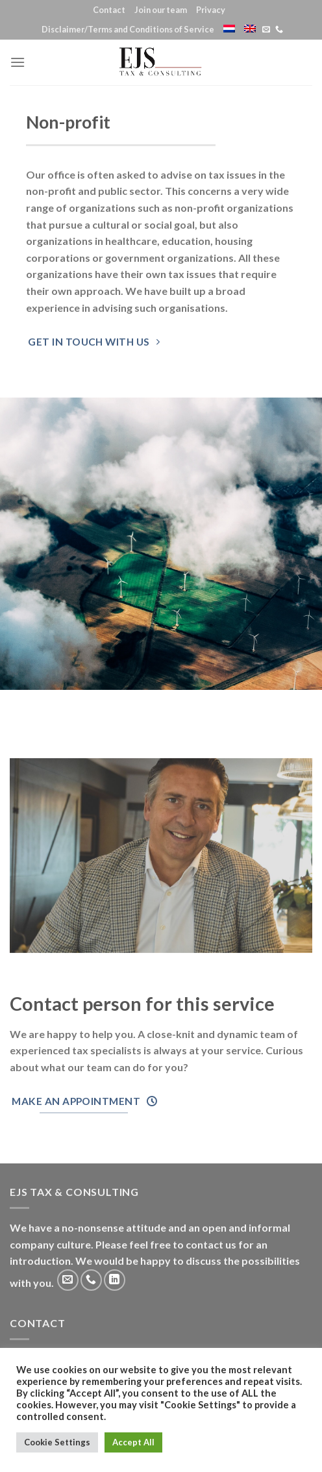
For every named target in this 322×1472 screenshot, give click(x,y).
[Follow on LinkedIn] (114, 1280)
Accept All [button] (133, 1442)
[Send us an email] (266, 29)
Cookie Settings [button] (57, 1442)
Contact (109, 10)
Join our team (160, 10)
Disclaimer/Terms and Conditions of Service (128, 29)
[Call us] (279, 29)
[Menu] (17, 62)
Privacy (210, 10)
